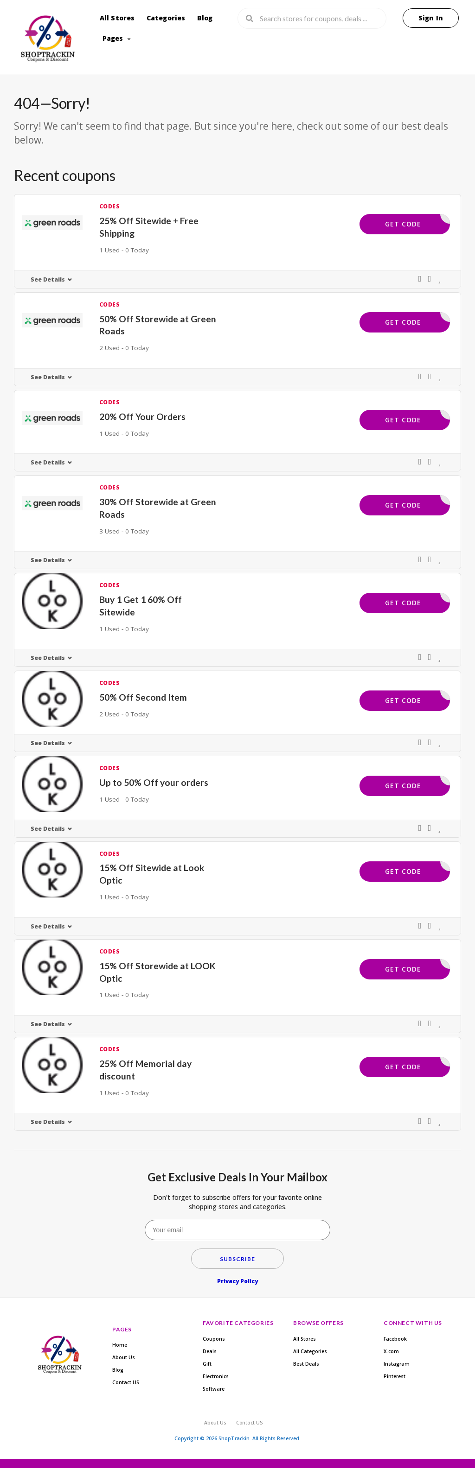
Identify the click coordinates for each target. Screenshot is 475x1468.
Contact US (125, 1382)
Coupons (214, 1339)
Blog (205, 17)
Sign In (430, 17)
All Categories (310, 1351)
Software (214, 1389)
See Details (48, 279)
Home (119, 1345)
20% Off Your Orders (142, 416)
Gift (207, 1364)
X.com (391, 1351)
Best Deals (306, 1364)
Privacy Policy (237, 1281)
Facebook (395, 1339)
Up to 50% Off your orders (153, 782)
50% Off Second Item (143, 697)
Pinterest (394, 1376)
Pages (113, 38)
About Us (123, 1357)
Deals (210, 1351)
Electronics (216, 1376)
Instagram (397, 1364)
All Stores (117, 17)
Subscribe (237, 1258)
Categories (166, 17)
